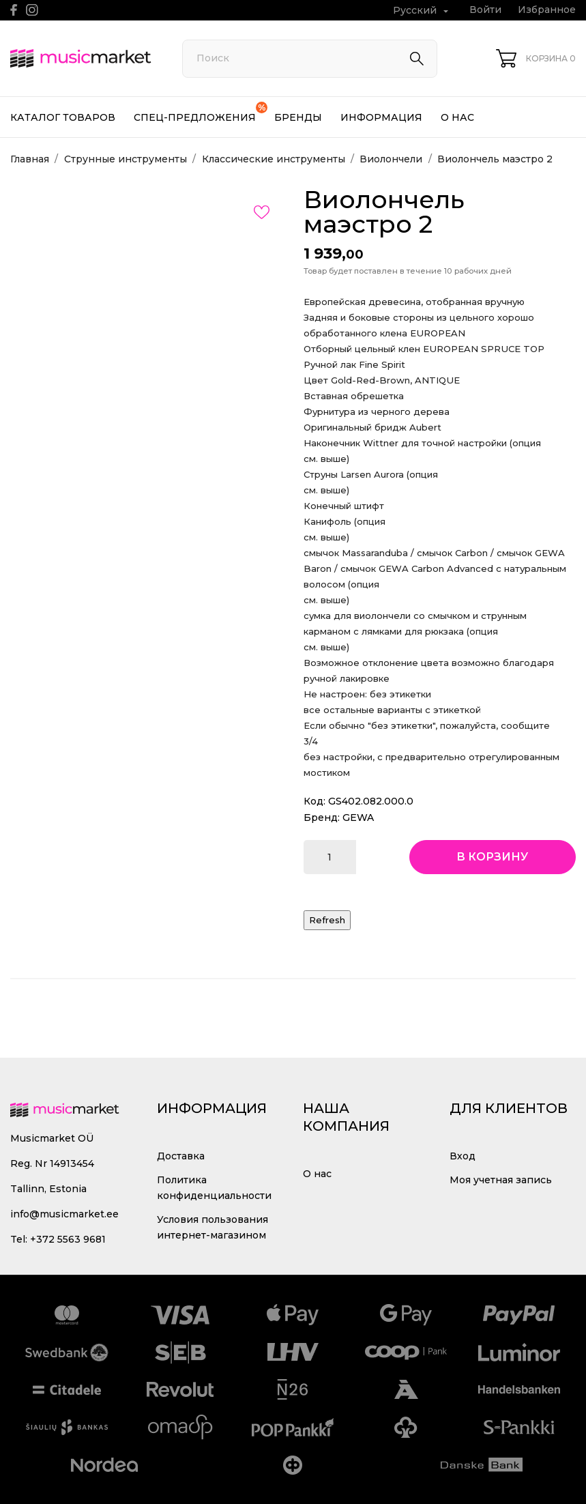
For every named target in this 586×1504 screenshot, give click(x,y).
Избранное (547, 9)
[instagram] (32, 10)
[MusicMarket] (80, 58)
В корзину (492, 856)
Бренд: (322, 817)
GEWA (358, 817)
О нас (457, 117)
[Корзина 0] (536, 58)
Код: (314, 801)
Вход (462, 1156)
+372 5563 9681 (68, 1239)
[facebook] (14, 10)
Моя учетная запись (501, 1180)
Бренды (298, 117)
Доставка (181, 1156)
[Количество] (330, 857)
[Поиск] (309, 59)
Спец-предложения (200, 113)
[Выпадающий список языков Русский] (422, 10)
